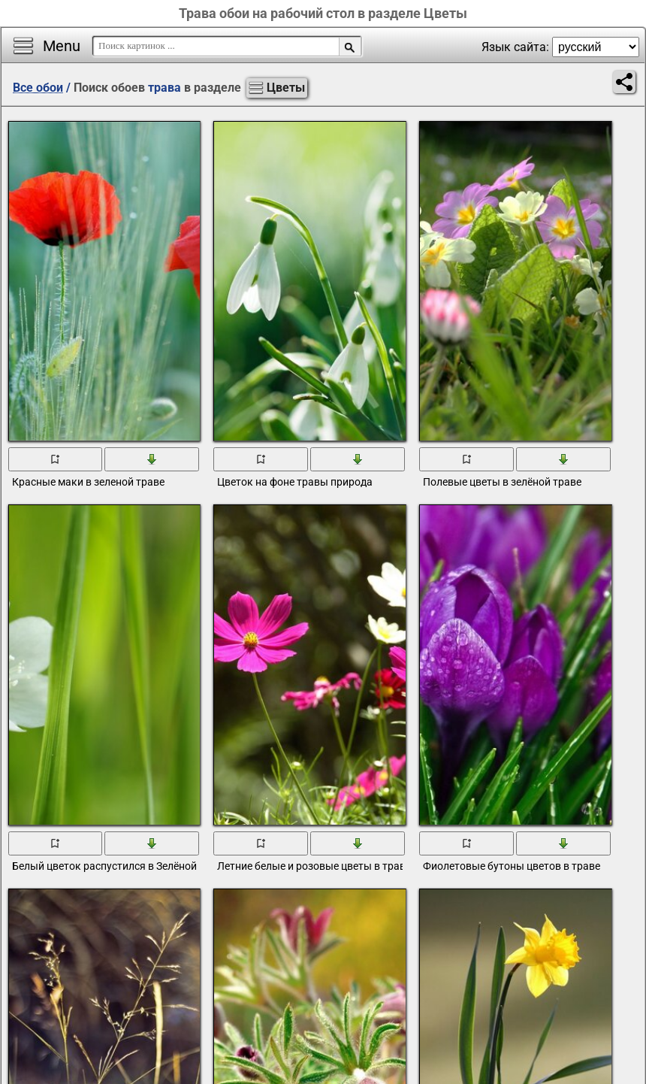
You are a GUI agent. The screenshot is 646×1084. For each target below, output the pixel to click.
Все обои (38, 87)
